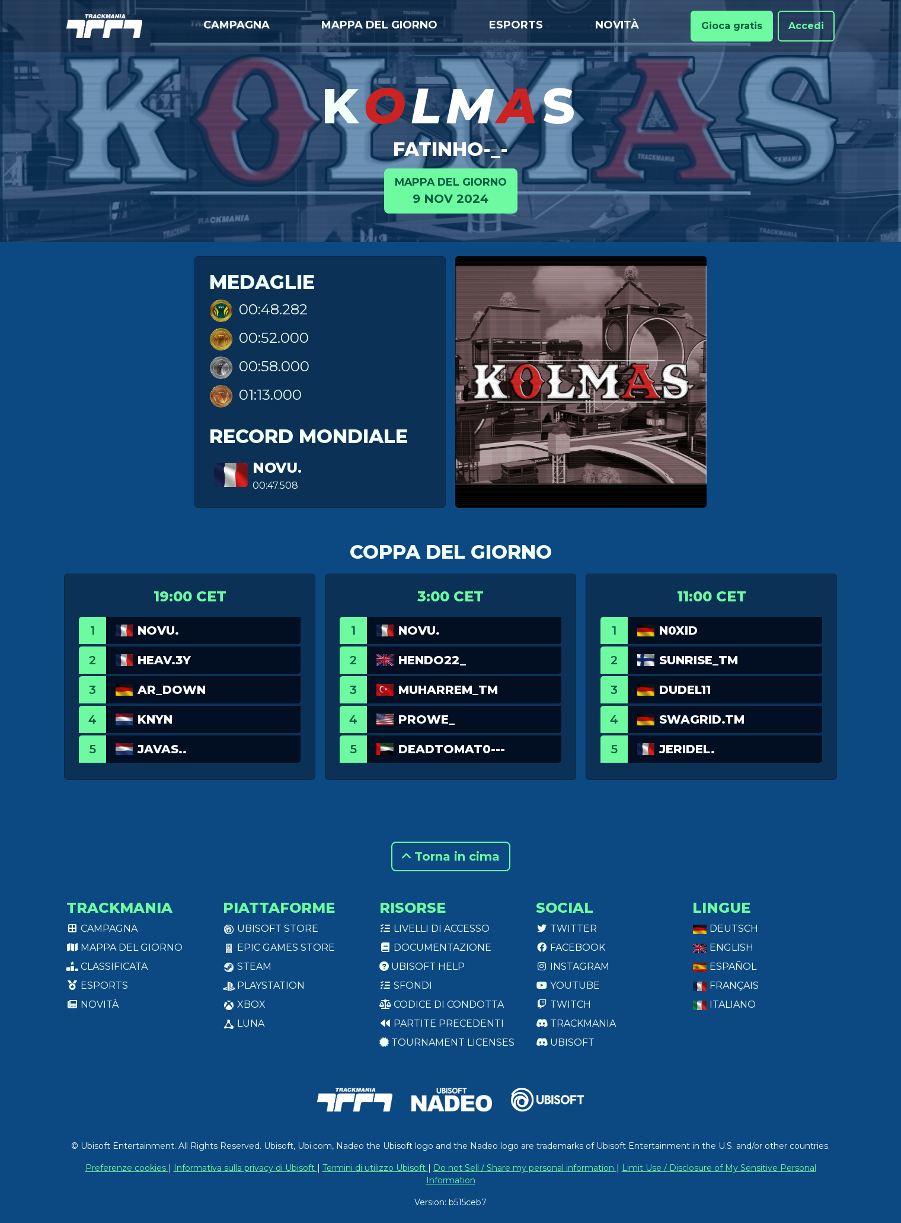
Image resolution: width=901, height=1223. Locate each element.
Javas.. (162, 749)
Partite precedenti (441, 1023)
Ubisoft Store (270, 928)
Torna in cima (451, 856)
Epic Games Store (279, 947)
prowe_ (426, 719)
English (722, 947)
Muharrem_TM (448, 690)
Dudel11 (685, 690)
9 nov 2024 (451, 190)
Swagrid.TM (702, 719)
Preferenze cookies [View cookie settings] (126, 1168)
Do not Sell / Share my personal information (524, 1168)
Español (724, 966)
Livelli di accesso (434, 928)
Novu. (277, 467)
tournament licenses (447, 1042)
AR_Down (172, 690)
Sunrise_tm (698, 660)
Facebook (570, 947)
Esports (516, 24)
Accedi (806, 25)
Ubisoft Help (422, 966)
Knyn (155, 719)
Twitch (563, 1004)
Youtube (568, 985)
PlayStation (264, 985)
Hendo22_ (432, 660)
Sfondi (405, 985)
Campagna (236, 24)
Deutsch (725, 928)
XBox (244, 1004)
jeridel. (687, 749)
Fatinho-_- (450, 149)
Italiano (724, 1004)
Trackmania (576, 1023)
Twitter (566, 928)
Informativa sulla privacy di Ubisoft (245, 1168)
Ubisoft (565, 1042)
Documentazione (435, 947)
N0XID (678, 630)
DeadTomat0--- (451, 749)
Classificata (107, 966)
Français (725, 985)
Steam (247, 966)
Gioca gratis (731, 25)
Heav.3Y (164, 660)
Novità (617, 24)
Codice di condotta (441, 1004)
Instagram (572, 966)
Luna (243, 1023)
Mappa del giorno (379, 24)
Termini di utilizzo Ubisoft (375, 1168)
